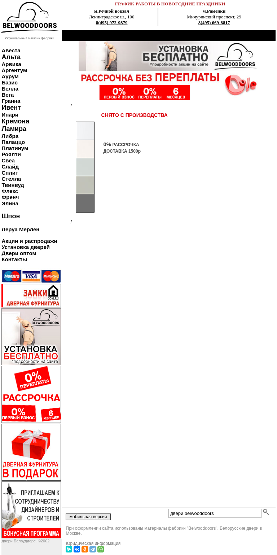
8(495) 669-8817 (214, 22)
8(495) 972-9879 (112, 22)
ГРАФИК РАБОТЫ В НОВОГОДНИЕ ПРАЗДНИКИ (170, 3)
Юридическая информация (93, 543)
